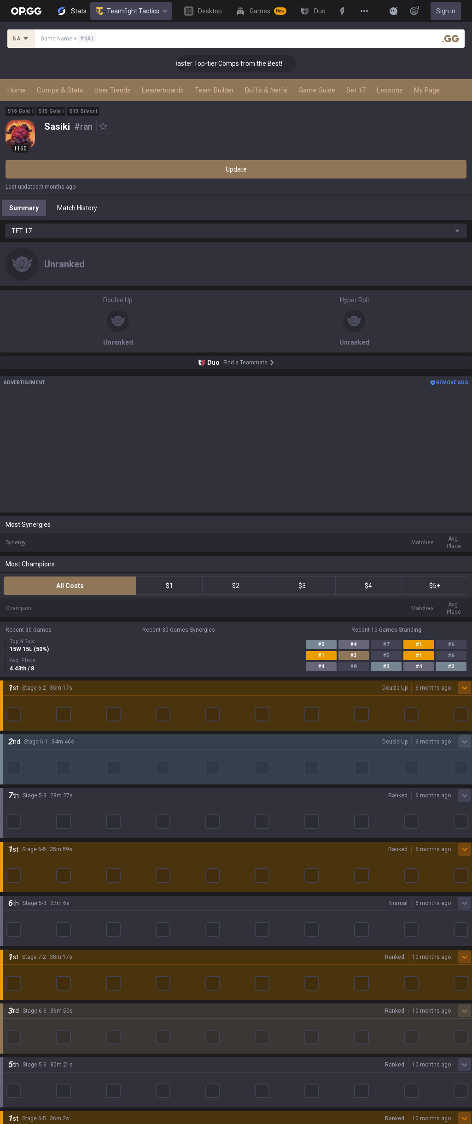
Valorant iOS (254, 812)
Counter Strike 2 (29, 845)
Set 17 (356, 90)
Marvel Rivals (25, 823)
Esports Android (259, 867)
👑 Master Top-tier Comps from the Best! (237, 63)
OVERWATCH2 (27, 790)
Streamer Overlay (31, 999)
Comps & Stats (60, 90)
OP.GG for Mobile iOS (266, 768)
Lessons (390, 90)
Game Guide (316, 90)
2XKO (14, 812)
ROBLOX (18, 867)
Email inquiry (24, 1068)
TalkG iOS (250, 856)
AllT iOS (247, 790)
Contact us (21, 1079)
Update (236, 169)
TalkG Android (256, 845)
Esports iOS (253, 878)
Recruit (246, 1057)
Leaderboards (163, 90)
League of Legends (33, 757)
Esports (17, 977)
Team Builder (214, 90)
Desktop (17, 933)
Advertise (250, 1045)
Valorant (18, 779)
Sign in (445, 11)
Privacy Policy (27, 1034)
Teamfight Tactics (131, 11)
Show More (236, 659)
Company (20, 711)
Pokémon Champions (37, 911)
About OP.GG (24, 699)
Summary (24, 208)
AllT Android (254, 779)
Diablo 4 (17, 922)
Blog (12, 722)
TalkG (14, 966)
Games (16, 944)
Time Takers (24, 900)
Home (16, 90)
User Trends (112, 90)
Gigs (12, 988)
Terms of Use (25, 1045)
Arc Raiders (22, 856)
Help (12, 1057)
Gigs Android (254, 823)
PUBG (14, 801)
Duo (11, 955)
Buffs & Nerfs (266, 90)
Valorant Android (261, 801)
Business (249, 1034)
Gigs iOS (248, 834)
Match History (77, 208)
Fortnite (17, 834)
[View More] (364, 11)
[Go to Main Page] (26, 11)
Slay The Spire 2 (29, 889)
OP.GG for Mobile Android (272, 757)
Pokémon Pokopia (32, 878)
